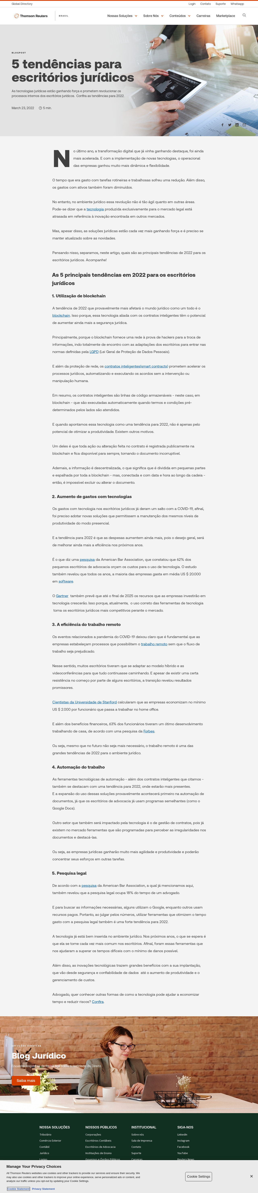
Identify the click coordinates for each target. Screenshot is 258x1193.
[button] (123, 16)
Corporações (93, 1135)
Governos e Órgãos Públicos (102, 1159)
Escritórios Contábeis (98, 1141)
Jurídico (44, 1153)
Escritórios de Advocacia (100, 1147)
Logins (43, 1159)
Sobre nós (137, 1135)
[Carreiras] (204, 16)
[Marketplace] (226, 16)
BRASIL (64, 15)
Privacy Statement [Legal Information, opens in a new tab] (43, 1188)
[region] (129, 1176)
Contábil (44, 1147)
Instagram (183, 1141)
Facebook (183, 1147)
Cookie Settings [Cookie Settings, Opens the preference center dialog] (198, 1176)
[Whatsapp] (237, 4)
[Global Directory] (23, 4)
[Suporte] (220, 4)
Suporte (136, 1153)
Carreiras (137, 1159)
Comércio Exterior (50, 1141)
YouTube (182, 1153)
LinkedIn (182, 1135)
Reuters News (185, 1159)
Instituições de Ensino (98, 1153)
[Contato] (205, 4)
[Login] (192, 4)
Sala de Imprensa (141, 1141)
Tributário (45, 1135)
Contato (136, 1147)
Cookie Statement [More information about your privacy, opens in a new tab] (18, 1188)
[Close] (251, 1176)
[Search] (244, 15)
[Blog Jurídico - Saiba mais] (26, 1080)
